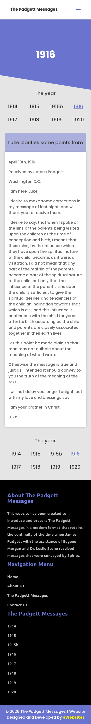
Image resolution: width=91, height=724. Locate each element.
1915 (34, 106)
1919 (56, 119)
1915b (56, 106)
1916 (45, 54)
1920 (78, 119)
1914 (12, 106)
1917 (12, 119)
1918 (34, 119)
